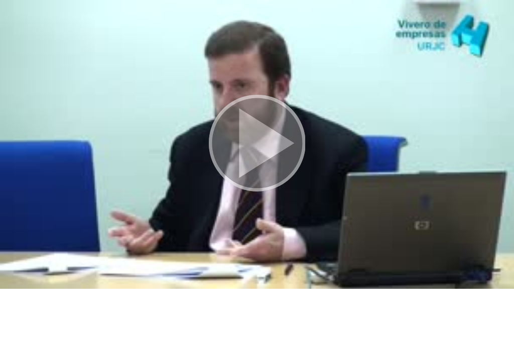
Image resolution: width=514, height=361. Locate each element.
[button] (257, 144)
